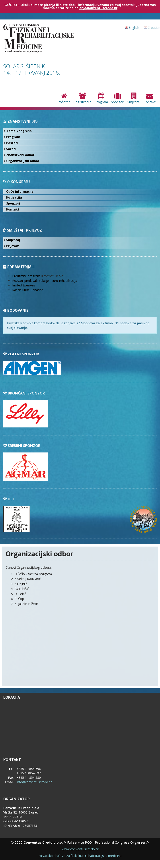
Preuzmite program (26, 276)
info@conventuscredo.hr (34, 782)
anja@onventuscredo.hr (98, 8)
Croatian (154, 27)
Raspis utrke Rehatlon (27, 290)
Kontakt (150, 98)
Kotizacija (14, 197)
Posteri (12, 143)
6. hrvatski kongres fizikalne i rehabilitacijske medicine (43, 38)
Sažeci (11, 149)
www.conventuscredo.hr (80, 849)
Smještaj (133, 98)
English (134, 27)
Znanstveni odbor (20, 155)
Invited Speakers (24, 285)
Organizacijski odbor (22, 161)
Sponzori (117, 98)
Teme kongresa (19, 131)
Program (101, 98)
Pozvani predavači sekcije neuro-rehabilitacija (44, 280)
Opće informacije (19, 191)
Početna (64, 98)
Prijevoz (12, 246)
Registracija (82, 98)
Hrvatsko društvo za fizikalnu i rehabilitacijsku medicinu (80, 855)
